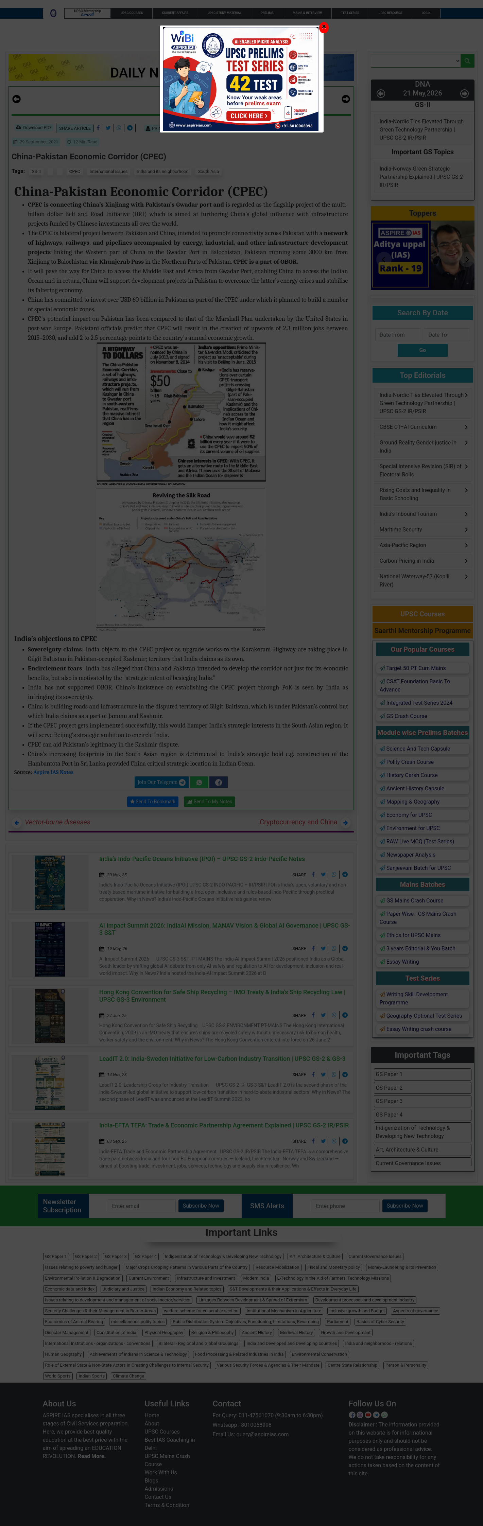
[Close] (324, 27)
